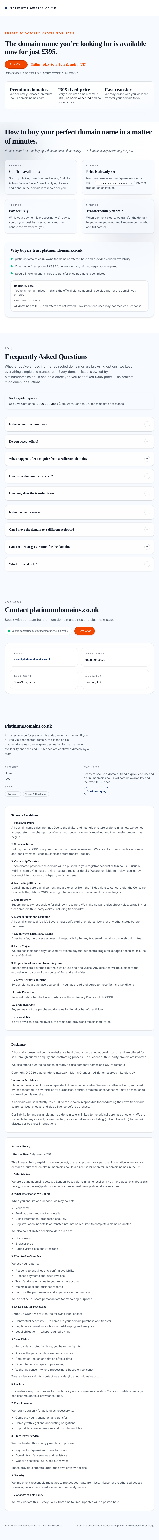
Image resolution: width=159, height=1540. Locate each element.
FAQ (7, 778)
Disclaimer (13, 794)
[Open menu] (150, 8)
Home (8, 773)
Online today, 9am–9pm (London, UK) (59, 64)
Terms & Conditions (35, 794)
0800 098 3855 (47, 403)
